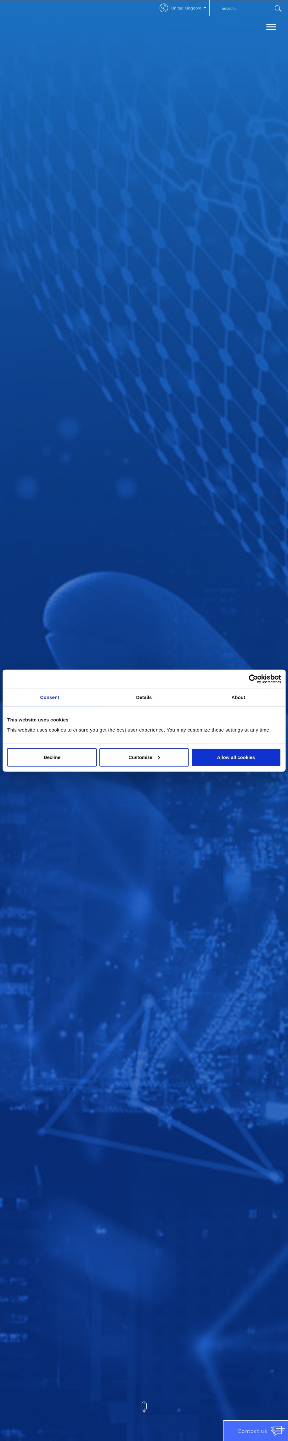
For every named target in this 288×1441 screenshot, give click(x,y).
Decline (52, 757)
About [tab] (238, 697)
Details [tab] (144, 697)
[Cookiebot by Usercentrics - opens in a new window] (253, 679)
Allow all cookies (236, 757)
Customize (144, 757)
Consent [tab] (49, 697)
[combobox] (249, 8)
